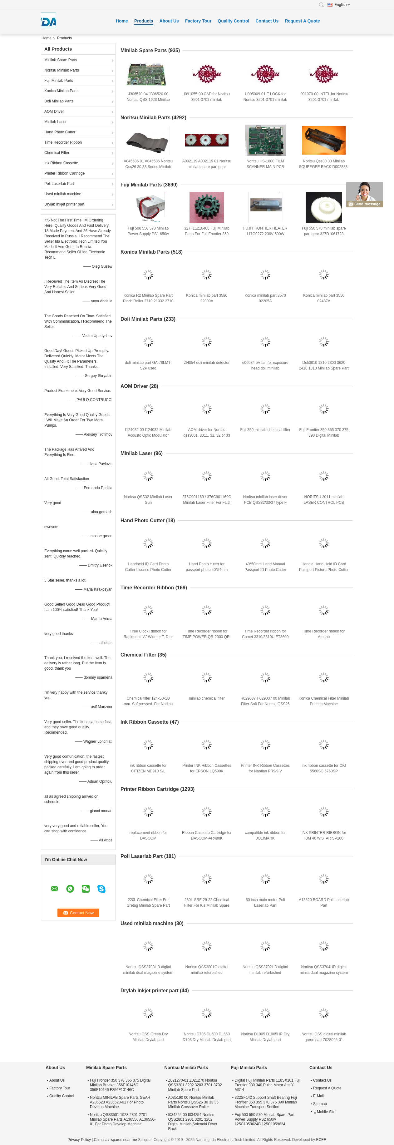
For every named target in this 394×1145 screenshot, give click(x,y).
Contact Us (266, 20)
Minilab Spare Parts (60, 60)
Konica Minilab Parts (61, 91)
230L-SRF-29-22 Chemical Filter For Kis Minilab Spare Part (206, 905)
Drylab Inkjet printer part (64, 204)
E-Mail (318, 1096)
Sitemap (320, 1104)
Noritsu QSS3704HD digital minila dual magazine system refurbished (324, 972)
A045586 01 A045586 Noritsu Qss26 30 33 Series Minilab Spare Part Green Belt (148, 167)
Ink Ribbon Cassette (61, 163)
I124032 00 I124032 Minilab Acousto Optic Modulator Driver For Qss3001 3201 (148, 435)
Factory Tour (198, 20)
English (342, 4)
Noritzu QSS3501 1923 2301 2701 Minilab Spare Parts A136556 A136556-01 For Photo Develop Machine (122, 1119)
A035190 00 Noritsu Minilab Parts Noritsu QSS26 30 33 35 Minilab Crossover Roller (193, 1102)
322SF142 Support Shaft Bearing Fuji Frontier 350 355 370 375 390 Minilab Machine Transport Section (266, 1102)
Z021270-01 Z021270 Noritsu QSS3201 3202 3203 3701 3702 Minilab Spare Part (195, 1085)
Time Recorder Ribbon (63, 142)
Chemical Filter (56, 153)
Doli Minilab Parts (58, 101)
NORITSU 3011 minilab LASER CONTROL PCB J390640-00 (324, 502)
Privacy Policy (79, 1140)
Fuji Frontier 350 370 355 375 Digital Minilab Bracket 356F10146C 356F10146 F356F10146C (120, 1085)
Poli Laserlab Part (59, 183)
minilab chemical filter (207, 698)
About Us (169, 20)
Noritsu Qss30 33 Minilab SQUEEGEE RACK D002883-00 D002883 (324, 167)
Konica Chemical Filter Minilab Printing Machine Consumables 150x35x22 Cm (324, 704)
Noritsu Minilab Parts (61, 70)
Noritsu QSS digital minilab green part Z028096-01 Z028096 (324, 1040)
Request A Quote (302, 20)
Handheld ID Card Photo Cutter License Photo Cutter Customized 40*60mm (148, 569)
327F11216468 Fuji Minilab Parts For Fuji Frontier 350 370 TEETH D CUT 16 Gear (207, 234)
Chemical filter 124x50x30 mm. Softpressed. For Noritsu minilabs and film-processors (148, 704)
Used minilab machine (62, 194)
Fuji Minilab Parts (58, 80)
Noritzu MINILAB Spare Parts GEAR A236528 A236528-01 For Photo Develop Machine (120, 1102)
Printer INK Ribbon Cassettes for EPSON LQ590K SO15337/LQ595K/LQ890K (206, 771)
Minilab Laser (55, 122)
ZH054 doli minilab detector (206, 362)
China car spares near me (115, 1140)
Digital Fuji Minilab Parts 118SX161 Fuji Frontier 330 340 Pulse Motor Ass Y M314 (268, 1085)
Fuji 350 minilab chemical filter (265, 430)
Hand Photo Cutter (59, 132)
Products (143, 20)
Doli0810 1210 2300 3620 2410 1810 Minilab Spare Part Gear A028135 (324, 368)
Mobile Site (324, 1112)
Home (122, 20)
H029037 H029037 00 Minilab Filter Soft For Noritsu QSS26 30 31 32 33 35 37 (265, 704)
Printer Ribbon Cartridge (64, 173)
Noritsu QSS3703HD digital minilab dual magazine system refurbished (148, 972)
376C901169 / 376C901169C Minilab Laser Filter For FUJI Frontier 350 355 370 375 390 (206, 502)
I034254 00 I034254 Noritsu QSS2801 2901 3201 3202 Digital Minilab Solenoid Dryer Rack (192, 1122)
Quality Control (233, 20)
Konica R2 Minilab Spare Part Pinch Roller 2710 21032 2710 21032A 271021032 (148, 301)
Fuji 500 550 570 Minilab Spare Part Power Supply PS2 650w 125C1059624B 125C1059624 (264, 1119)
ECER (321, 1140)
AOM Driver (54, 111)
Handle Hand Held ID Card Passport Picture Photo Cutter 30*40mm (324, 569)
